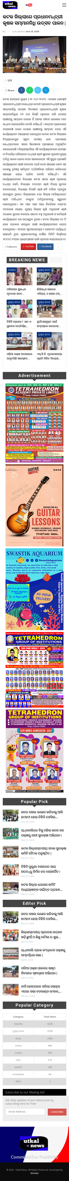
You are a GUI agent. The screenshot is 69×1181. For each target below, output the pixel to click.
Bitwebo (35, 1173)
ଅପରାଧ (11, 269)
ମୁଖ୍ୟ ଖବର (44, 269)
